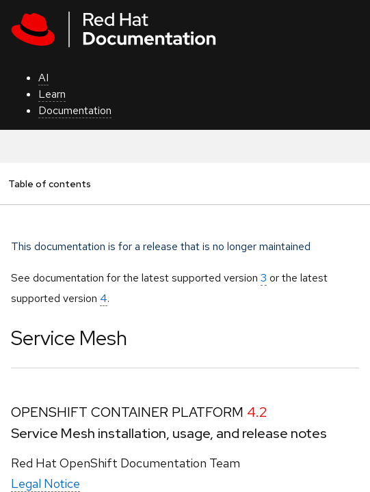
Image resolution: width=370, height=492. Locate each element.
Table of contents (49, 183)
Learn (52, 94)
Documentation (74, 110)
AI (43, 77)
